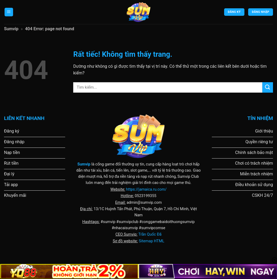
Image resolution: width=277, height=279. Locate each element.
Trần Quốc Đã (150, 234)
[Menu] (9, 12)
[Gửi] (267, 87)
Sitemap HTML (151, 241)
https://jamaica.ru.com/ (146, 189)
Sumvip (11, 28)
